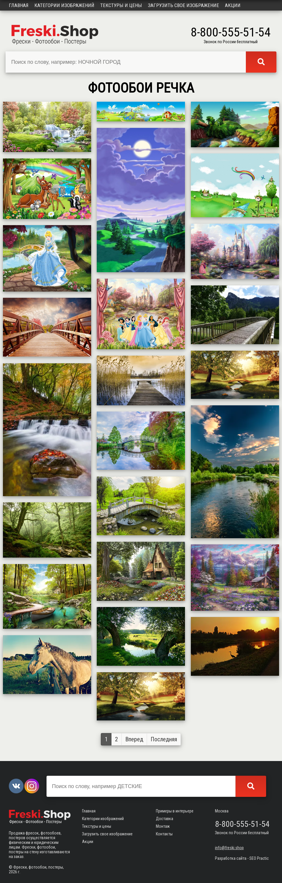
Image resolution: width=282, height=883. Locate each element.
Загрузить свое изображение (183, 5)
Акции (233, 5)
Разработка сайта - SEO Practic (242, 858)
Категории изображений (64, 5)
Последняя (164, 739)
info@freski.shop (229, 847)
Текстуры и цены (121, 5)
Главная (19, 5)
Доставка (164, 818)
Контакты (164, 834)
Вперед (134, 739)
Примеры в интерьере (174, 811)
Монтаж (163, 826)
